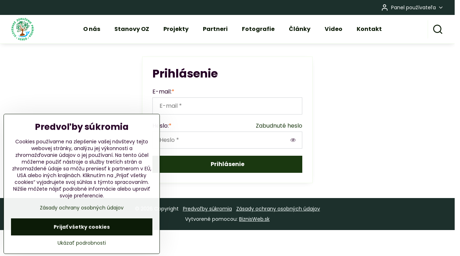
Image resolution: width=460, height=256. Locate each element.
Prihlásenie (227, 164)
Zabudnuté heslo (279, 126)
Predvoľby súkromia (207, 208)
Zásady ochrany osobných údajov (278, 208)
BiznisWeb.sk (254, 219)
